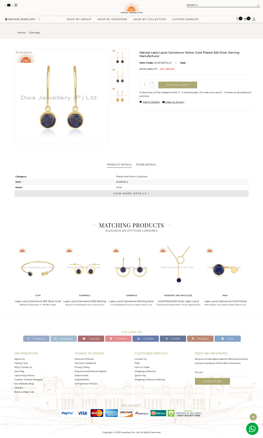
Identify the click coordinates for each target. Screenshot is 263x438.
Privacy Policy (82, 367)
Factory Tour (21, 363)
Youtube (91, 338)
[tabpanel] (37, 277)
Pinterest (118, 338)
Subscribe (212, 381)
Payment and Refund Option (91, 371)
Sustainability (82, 379)
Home (21, 32)
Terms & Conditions (85, 363)
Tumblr (173, 338)
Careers (18, 387)
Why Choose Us (23, 367)
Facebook (36, 338)
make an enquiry (173, 102)
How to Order (142, 367)
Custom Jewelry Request (28, 379)
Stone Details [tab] (146, 164)
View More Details (131, 193)
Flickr (227, 338)
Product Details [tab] (119, 164)
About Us (19, 359)
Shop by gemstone (112, 20)
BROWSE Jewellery (20, 20)
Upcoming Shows (24, 375)
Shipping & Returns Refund (150, 379)
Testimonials (81, 375)
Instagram (63, 338)
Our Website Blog (24, 383)
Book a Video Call (24, 391)
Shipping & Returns (145, 371)
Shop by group (79, 20)
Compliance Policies (86, 383)
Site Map (19, 371)
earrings (34, 32)
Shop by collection (150, 20)
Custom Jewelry (185, 20)
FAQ (137, 363)
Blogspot (200, 338)
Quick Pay (140, 375)
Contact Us (141, 359)
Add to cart (178, 84)
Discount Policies (84, 359)
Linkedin (146, 338)
